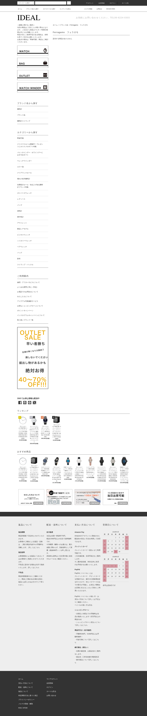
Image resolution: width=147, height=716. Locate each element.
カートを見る (51, 691)
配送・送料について (25, 687)
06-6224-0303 (109, 9)
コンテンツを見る (64, 9)
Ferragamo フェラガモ (79, 25)
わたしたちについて (24, 296)
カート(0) (124, 3)
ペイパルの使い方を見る (83, 605)
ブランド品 (64, 25)
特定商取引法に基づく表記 (28, 695)
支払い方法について (25, 683)
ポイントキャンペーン (25, 310)
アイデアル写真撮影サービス (27, 301)
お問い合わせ (51, 695)
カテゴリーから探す (47, 9)
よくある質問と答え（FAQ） (27, 287)
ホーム (20, 9)
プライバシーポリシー (26, 700)
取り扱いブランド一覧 (25, 320)
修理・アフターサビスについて (28, 282)
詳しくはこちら (34, 547)
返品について (23, 691)
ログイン (111, 3)
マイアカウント (52, 679)
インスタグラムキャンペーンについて (31, 315)
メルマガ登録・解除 (25, 704)
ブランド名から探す (31, 9)
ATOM (25, 708)
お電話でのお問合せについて (27, 292)
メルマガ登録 (86, 9)
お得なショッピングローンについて (30, 306)
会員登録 (100, 3)
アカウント (88, 3)
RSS (20, 708)
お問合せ (98, 9)
